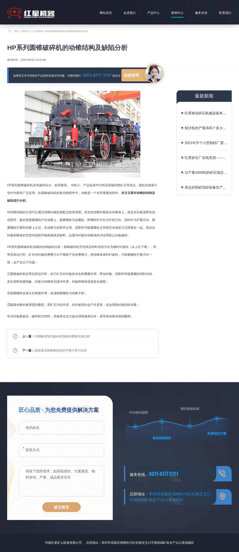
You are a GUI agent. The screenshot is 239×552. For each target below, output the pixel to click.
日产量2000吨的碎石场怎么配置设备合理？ (206, 172)
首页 (16, 31)
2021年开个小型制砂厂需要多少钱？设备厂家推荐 (206, 143)
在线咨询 (131, 75)
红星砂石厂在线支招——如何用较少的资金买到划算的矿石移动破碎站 (206, 158)
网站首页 (106, 12)
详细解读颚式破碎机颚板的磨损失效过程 (62, 336)
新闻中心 (177, 12)
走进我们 (129, 12)
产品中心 (153, 12)
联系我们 (225, 12)
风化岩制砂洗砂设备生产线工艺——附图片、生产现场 (206, 187)
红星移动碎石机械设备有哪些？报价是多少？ (206, 113)
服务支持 (201, 12)
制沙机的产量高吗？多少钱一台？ (206, 128)
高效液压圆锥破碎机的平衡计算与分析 (61, 350)
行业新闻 (38, 31)
